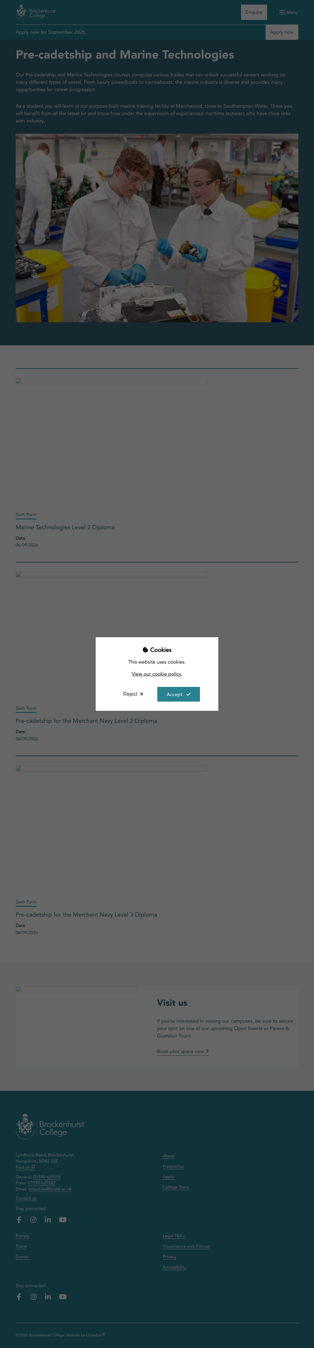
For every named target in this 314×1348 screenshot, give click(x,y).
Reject (130, 694)
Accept (174, 694)
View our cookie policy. (157, 674)
